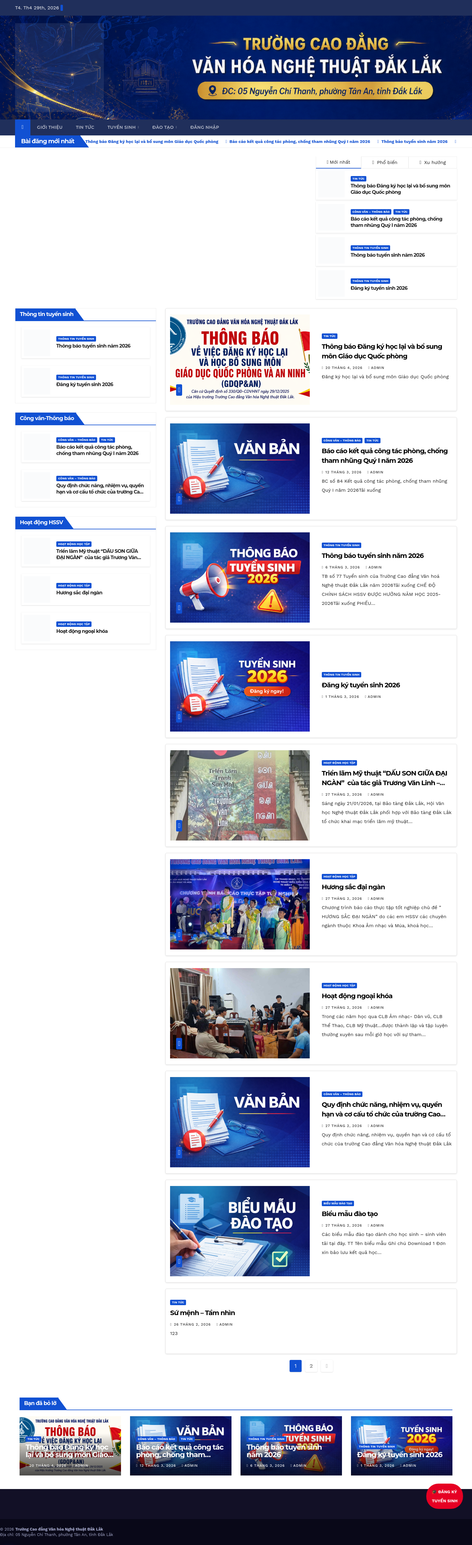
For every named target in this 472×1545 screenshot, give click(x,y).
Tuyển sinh (122, 127)
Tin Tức (358, 178)
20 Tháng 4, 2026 (344, 368)
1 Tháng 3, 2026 (343, 697)
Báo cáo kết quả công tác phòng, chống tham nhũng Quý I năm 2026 (396, 222)
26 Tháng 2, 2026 (193, 1324)
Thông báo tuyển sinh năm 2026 (388, 255)
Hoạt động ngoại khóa (82, 631)
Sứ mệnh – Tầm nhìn (202, 1313)
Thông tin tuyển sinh (370, 247)
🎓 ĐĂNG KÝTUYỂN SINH (448, 1496)
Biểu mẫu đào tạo (338, 1203)
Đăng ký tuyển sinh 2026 (379, 288)
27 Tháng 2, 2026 (344, 794)
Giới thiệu (50, 127)
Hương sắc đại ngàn (79, 593)
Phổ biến (384, 162)
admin (376, 368)
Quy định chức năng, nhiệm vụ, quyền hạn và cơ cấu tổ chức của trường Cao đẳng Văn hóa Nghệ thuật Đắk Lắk (100, 492)
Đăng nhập (204, 127)
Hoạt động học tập (74, 544)
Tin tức (85, 127)
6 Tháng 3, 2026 (343, 567)
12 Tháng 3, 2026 (344, 472)
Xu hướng (433, 162)
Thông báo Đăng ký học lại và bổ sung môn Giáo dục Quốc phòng (400, 189)
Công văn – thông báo (371, 211)
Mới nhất (338, 162)
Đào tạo (163, 127)
